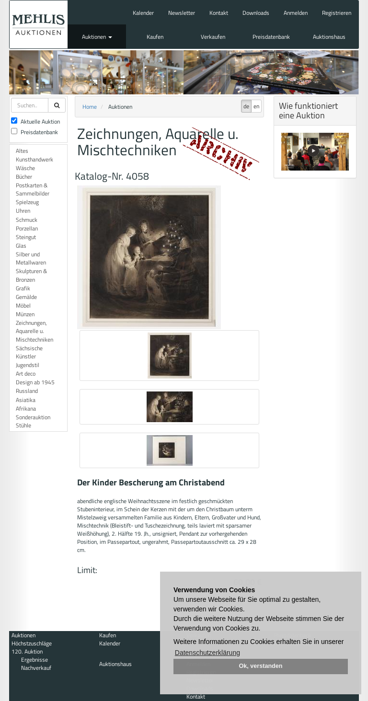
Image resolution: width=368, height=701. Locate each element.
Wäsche (25, 167)
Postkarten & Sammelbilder (32, 189)
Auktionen (97, 36)
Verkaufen (213, 36)
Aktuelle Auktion (35, 121)
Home (89, 106)
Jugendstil (27, 364)
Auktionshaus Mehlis (39, 24)
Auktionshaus (329, 36)
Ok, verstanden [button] (261, 666)
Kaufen (155, 36)
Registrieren (336, 12)
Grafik (23, 288)
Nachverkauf (36, 667)
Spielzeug (27, 202)
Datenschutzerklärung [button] (207, 652)
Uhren (23, 210)
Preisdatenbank (271, 36)
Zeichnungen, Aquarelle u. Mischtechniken (34, 331)
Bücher (24, 176)
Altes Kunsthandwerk (34, 154)
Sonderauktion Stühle (33, 421)
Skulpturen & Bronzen (31, 275)
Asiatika (25, 399)
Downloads (255, 12)
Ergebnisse (34, 659)
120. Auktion (27, 651)
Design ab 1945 (35, 382)
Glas (21, 245)
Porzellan (27, 228)
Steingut (26, 236)
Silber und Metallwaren (31, 258)
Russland (27, 390)
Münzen (25, 314)
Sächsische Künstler (29, 352)
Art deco (25, 373)
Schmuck (26, 219)
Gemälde (26, 296)
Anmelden (296, 12)
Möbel (23, 305)
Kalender (143, 12)
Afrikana (26, 408)
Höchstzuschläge (32, 643)
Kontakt (218, 12)
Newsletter (181, 12)
